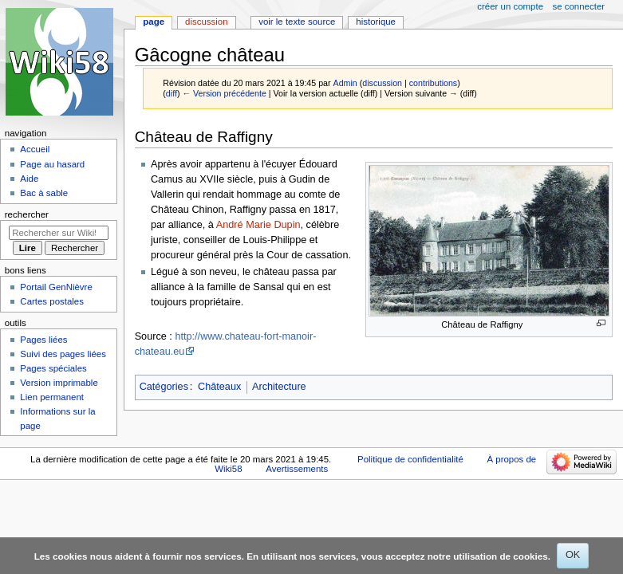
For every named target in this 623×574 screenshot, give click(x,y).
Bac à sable (44, 193)
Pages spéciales (53, 368)
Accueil (34, 149)
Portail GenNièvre (56, 287)
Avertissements (297, 469)
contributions (433, 83)
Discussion (206, 21)
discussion (382, 83)
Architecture (279, 386)
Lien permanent (52, 397)
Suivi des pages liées (63, 354)
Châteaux (219, 386)
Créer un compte (510, 6)
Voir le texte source (296, 21)
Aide (29, 178)
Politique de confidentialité (410, 459)
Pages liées (43, 339)
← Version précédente (224, 93)
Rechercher (27, 214)
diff (171, 93)
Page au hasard (52, 164)
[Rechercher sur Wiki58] (58, 233)
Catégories (164, 386)
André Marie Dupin (258, 224)
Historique (376, 21)
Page (153, 21)
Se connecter (579, 6)
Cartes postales (52, 301)
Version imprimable (58, 382)
